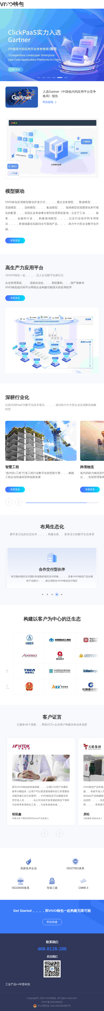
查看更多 (15, 249)
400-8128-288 (52, 948)
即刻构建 (52, 922)
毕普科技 (24, 984)
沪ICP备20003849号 (52, 1002)
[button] (38, 77)
